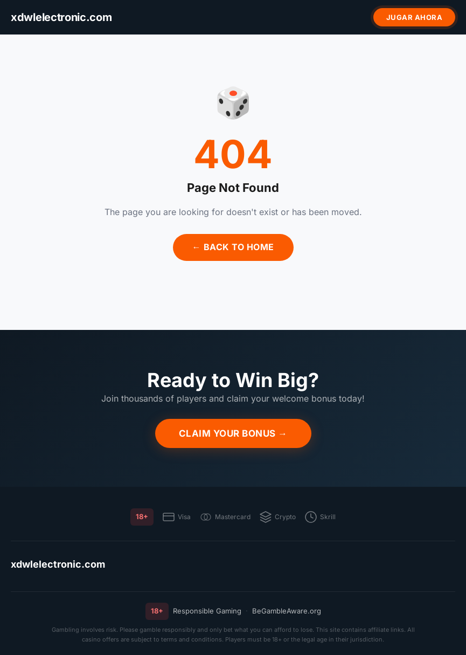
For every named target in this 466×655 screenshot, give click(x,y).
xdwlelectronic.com (58, 564)
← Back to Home (233, 247)
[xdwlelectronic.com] (61, 17)
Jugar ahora (414, 17)
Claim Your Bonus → (233, 433)
